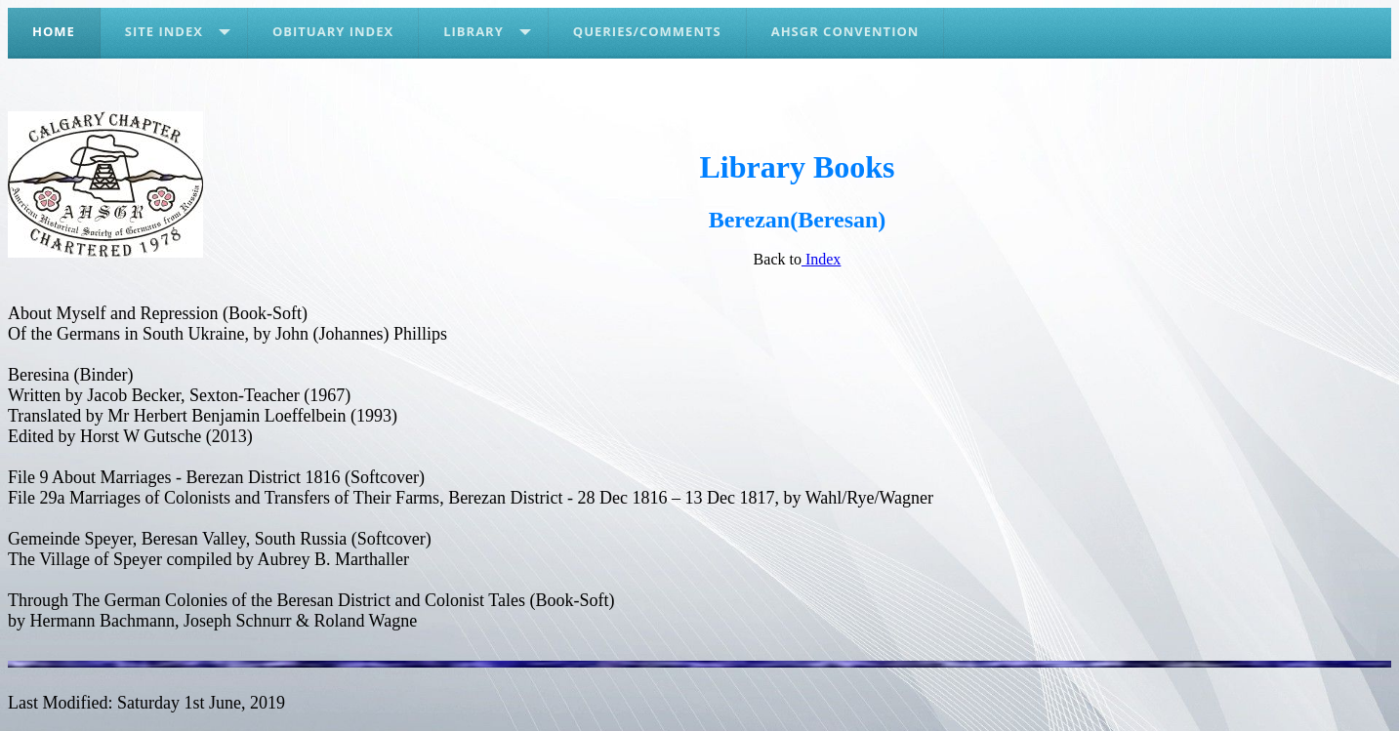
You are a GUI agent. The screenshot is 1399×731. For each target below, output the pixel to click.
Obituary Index (332, 31)
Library (473, 31)
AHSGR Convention (845, 31)
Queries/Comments (647, 31)
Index (821, 259)
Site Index (164, 31)
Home (53, 31)
